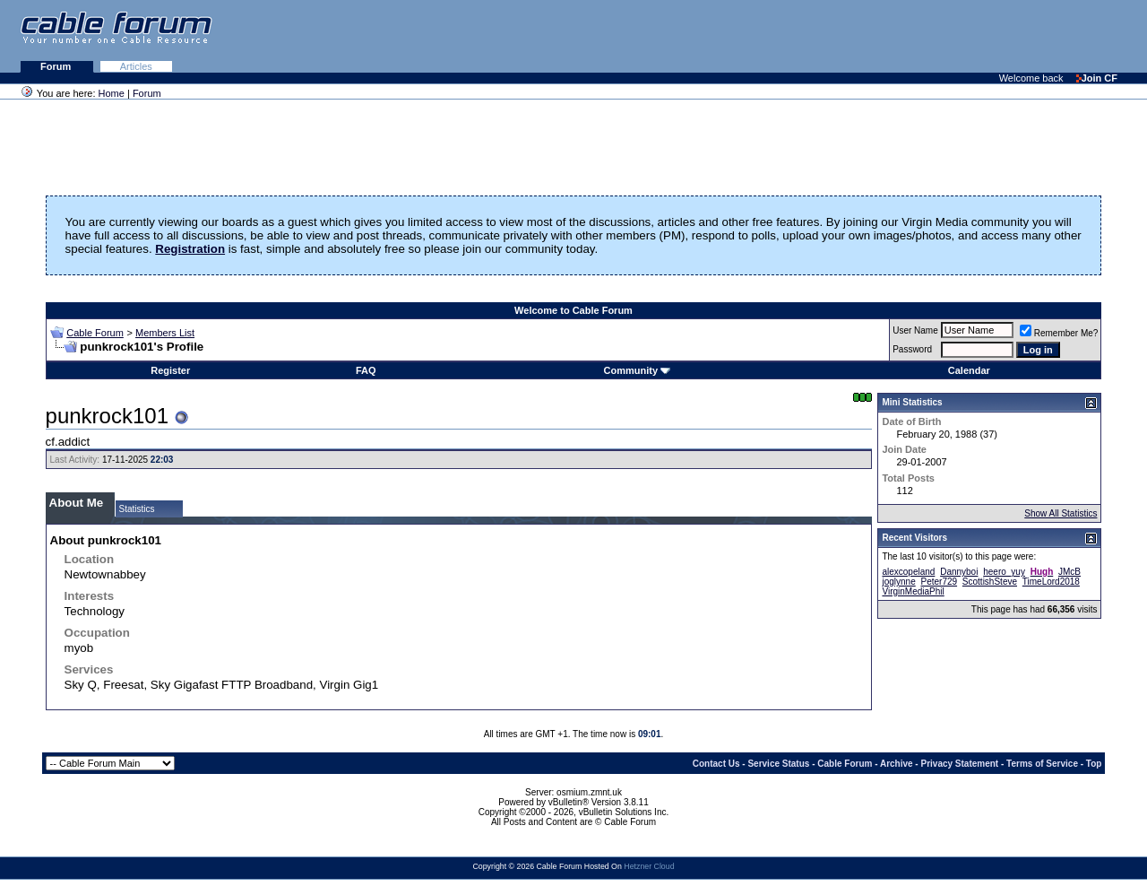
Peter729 (938, 582)
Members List (164, 332)
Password (912, 349)
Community (637, 370)
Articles (136, 66)
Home (112, 93)
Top (1094, 764)
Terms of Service (1042, 764)
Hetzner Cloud (649, 866)
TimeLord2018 (1051, 582)
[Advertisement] (928, 36)
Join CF (1096, 78)
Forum (56, 66)
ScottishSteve (989, 582)
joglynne (898, 582)
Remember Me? (1059, 333)
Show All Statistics (1060, 513)
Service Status (778, 764)
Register (170, 370)
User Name (915, 330)
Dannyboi (959, 572)
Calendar (969, 370)
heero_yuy (1004, 572)
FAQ (366, 370)
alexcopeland (908, 572)
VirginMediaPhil (913, 591)
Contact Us (716, 764)
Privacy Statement (959, 764)
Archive (896, 764)
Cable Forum (95, 332)
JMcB (1069, 572)
